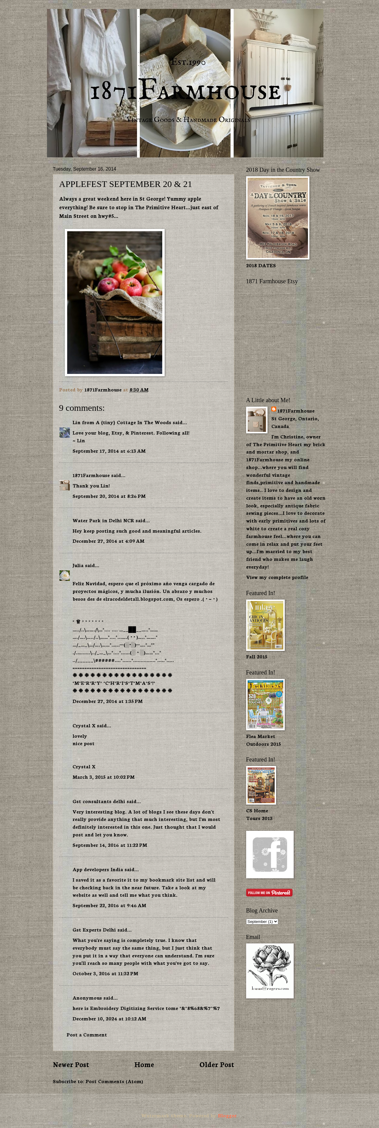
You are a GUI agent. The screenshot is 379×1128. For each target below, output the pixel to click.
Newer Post (71, 1064)
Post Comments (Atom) (114, 1080)
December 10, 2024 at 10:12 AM (109, 1018)
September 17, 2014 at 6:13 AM (109, 450)
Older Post (216, 1064)
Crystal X (84, 725)
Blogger (227, 1115)
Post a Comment (87, 1034)
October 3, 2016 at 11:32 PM (105, 973)
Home (144, 1064)
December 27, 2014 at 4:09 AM (108, 540)
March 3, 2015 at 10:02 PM (104, 776)
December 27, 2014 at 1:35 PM (108, 700)
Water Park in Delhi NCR (103, 520)
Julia (78, 564)
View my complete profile (277, 576)
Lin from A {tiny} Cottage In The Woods (122, 422)
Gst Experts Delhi (94, 929)
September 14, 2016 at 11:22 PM (110, 844)
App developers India (98, 869)
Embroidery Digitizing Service (128, 1007)
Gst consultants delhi (99, 800)
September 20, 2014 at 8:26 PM (109, 495)
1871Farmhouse (91, 474)
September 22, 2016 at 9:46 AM (109, 905)
